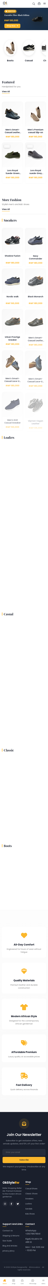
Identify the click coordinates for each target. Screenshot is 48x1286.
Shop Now (12, 26)
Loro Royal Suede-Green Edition (12, 177)
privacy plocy (8, 1251)
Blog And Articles (10, 1245)
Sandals (28, 1208)
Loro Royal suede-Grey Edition (35, 177)
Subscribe (24, 1160)
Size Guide (7, 1240)
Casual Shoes (31, 1188)
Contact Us (8, 1230)
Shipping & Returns (11, 1235)
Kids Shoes (30, 1214)
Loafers (28, 1203)
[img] (33, 3)
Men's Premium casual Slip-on (35, 133)
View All (6, 91)
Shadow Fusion (12, 259)
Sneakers (29, 1198)
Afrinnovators (34, 1267)
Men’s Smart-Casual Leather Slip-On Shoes (12, 134)
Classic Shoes (31, 1193)
